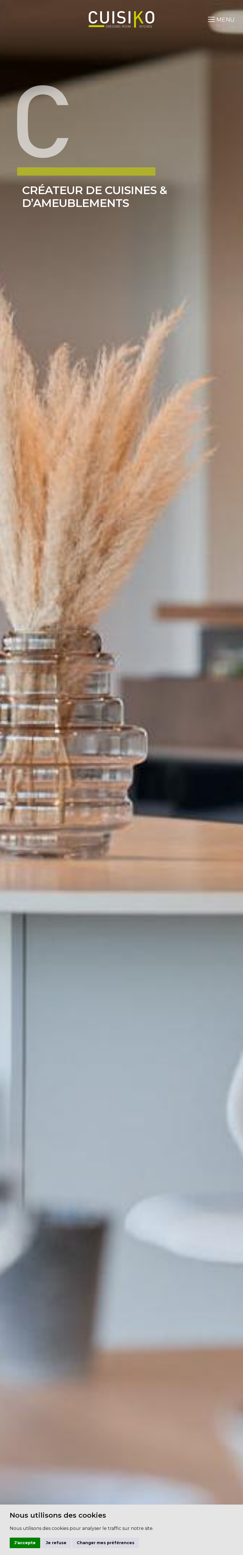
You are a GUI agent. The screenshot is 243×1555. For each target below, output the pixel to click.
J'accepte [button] (25, 1542)
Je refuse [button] (56, 1542)
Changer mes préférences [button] (105, 1542)
